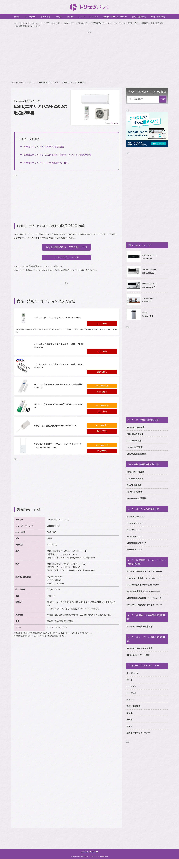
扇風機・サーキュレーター (115, 16)
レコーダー (30, 16)
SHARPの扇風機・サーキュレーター (143, 585)
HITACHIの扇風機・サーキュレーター (143, 591)
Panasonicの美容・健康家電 (139, 626)
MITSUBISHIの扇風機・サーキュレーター (145, 598)
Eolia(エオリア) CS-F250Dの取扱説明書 (44, 146)
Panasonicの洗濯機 (135, 472)
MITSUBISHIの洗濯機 (136, 498)
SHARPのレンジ (134, 530)
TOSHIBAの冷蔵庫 (135, 434)
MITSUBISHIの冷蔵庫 (136, 454)
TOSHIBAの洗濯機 (135, 478)
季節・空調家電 (158, 16)
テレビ (17, 16)
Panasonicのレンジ (135, 516)
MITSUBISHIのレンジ (136, 543)
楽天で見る (102, 323)
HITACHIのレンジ (134, 536)
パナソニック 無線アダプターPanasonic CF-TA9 (55, 426)
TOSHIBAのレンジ (135, 523)
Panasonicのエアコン (48, 82)
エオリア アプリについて (65, 257)
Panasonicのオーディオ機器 (139, 648)
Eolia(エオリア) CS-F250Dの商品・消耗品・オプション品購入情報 (57, 155)
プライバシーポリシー (89, 852)
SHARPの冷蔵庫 (134, 441)
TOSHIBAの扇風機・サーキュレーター (144, 578)
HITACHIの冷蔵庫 (134, 447)
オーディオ (45, 16)
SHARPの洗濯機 (134, 485)
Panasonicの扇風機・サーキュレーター (144, 571)
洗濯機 (70, 16)
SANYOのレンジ (134, 549)
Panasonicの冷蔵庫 (135, 427)
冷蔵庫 (59, 16)
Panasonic (114, 123)
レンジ (81, 16)
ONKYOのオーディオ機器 (138, 655)
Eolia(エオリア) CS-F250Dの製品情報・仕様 (46, 163)
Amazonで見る (102, 386)
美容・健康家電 (139, 16)
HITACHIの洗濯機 (134, 492)
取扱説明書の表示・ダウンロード (65, 247)
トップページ (17, 82)
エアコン (94, 16)
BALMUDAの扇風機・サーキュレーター (144, 605)
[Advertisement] (89, 52)
